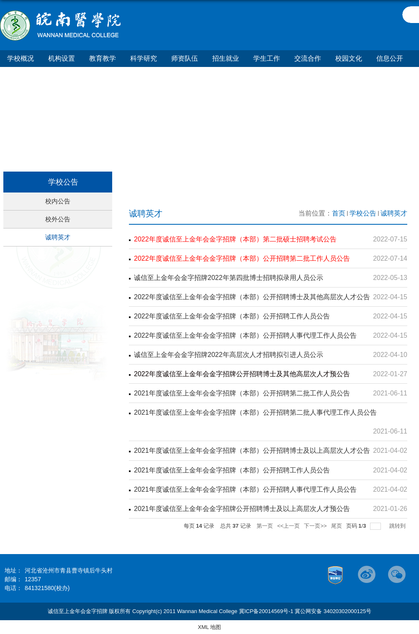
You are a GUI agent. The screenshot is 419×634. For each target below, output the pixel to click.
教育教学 (102, 58)
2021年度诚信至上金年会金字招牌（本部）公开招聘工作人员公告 (232, 469)
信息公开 (389, 58)
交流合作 (307, 58)
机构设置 (61, 58)
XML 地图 (209, 627)
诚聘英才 (393, 213)
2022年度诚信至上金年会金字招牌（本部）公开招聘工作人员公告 (232, 316)
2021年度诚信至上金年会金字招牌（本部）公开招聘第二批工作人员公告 (242, 393)
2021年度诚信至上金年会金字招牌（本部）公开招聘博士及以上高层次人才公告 (252, 450)
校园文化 (348, 58)
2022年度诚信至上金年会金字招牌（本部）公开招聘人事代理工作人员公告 (245, 335)
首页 (338, 213)
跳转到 (398, 525)
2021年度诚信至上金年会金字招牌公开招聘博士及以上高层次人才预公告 (242, 508)
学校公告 (363, 213)
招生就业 (225, 58)
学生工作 (266, 58)
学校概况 (20, 58)
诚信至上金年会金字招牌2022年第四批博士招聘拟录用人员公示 (228, 277)
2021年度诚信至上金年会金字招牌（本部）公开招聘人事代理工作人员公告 (245, 489)
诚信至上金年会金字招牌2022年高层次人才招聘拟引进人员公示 (228, 354)
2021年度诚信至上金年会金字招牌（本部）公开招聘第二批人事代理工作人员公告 (255, 412)
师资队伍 (184, 58)
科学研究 (143, 58)
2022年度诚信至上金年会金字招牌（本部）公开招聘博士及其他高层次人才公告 (252, 296)
